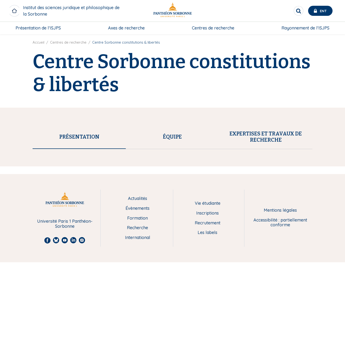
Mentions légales (280, 304)
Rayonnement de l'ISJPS (305, 28)
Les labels (207, 326)
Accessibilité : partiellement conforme (280, 316)
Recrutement (207, 316)
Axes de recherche (126, 28)
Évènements (138, 302)
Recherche (137, 321)
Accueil (38, 42)
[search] (298, 11)
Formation (137, 311)
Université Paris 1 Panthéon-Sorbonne (64, 317)
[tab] (79, 137)
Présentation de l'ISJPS (38, 28)
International (137, 331)
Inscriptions (207, 306)
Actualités (137, 292)
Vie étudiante (207, 297)
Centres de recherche (213, 28)
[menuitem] (38, 28)
